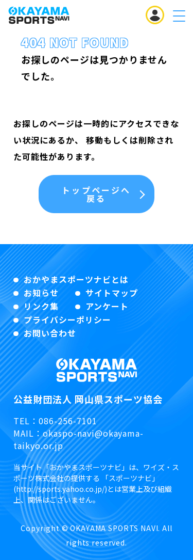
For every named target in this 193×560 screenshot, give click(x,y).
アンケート (107, 306)
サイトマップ (111, 293)
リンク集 (41, 306)
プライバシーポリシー (67, 319)
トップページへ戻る (96, 194)
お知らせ (41, 293)
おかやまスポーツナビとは (76, 279)
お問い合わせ (50, 333)
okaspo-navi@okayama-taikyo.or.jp (78, 439)
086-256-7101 (68, 420)
